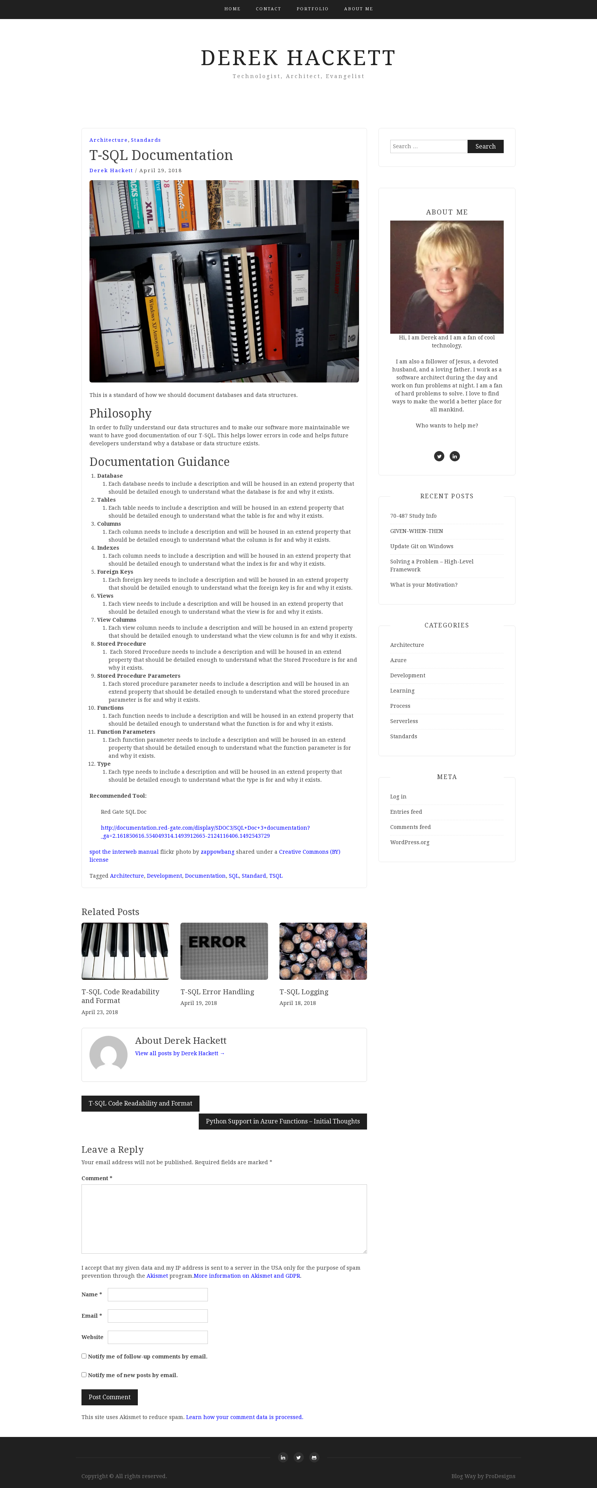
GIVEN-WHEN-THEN (416, 531)
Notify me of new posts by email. (133, 1375)
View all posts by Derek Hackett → (180, 1053)
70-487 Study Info (413, 516)
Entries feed (406, 812)
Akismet (157, 1276)
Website (92, 1337)
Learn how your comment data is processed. (244, 1417)
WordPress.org (409, 842)
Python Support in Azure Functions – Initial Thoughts (283, 1121)
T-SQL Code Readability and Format (140, 1103)
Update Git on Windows (421, 546)
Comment (96, 1178)
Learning (402, 691)
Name (91, 1294)
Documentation (205, 876)
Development (164, 876)
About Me (358, 8)
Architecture (108, 140)
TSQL (276, 876)
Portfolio (313, 8)
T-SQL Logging (303, 992)
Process (400, 706)
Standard (254, 876)
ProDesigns (500, 1476)
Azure (398, 660)
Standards (146, 140)
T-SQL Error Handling (217, 992)
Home (232, 8)
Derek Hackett (299, 58)
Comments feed (410, 827)
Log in (398, 797)
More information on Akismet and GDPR (247, 1276)
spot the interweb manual (124, 852)
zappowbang (218, 852)
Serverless (404, 721)
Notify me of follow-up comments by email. (148, 1357)
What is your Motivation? (424, 585)
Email (91, 1316)
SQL (234, 876)
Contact (268, 8)
